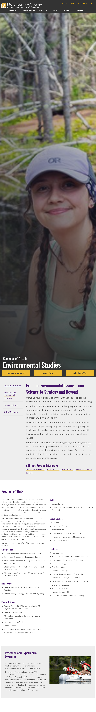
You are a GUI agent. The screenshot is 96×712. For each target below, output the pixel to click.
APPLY (64, 3)
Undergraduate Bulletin (35, 469)
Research (67, 11)
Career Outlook (11, 405)
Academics (12, 11)
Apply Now (48, 373)
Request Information (16, 373)
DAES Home (12, 412)
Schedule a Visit (80, 373)
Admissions (29, 11)
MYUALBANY (82, 3)
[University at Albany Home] (21, 5)
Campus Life (43, 11)
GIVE (72, 3)
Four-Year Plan (67, 469)
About (54, 11)
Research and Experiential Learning (10, 395)
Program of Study (12, 385)
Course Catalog (53, 469)
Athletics (79, 11)
